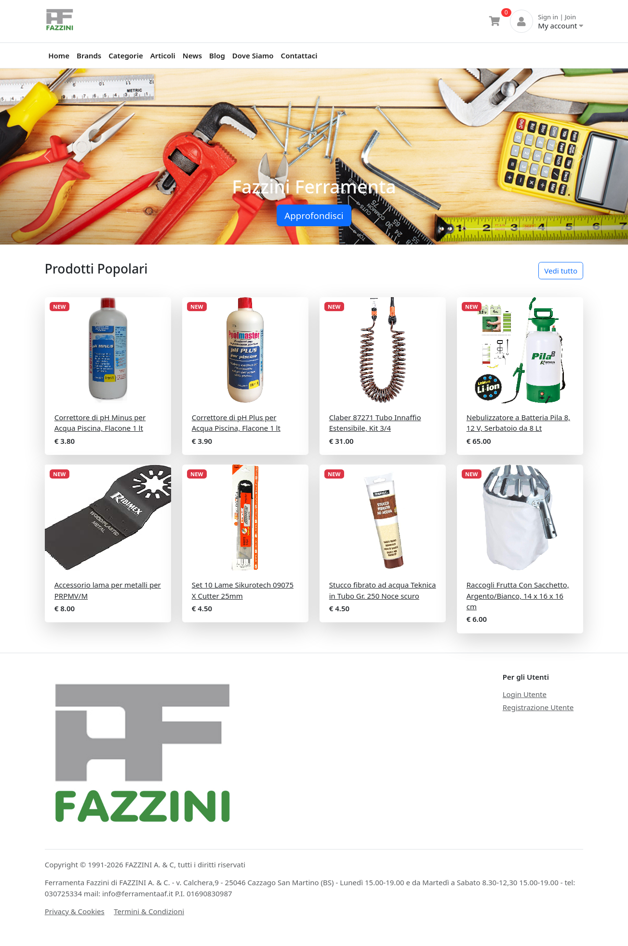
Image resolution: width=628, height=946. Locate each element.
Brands (89, 55)
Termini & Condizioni (149, 911)
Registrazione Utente (538, 707)
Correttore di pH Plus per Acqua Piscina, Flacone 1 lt (236, 422)
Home (58, 55)
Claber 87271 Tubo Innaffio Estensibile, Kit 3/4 (375, 422)
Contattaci (299, 55)
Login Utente (525, 694)
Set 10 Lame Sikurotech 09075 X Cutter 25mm (243, 590)
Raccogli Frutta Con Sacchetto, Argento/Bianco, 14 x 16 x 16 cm (518, 595)
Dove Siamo (253, 55)
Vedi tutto (560, 270)
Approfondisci (313, 215)
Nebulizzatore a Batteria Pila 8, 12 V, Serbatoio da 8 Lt (518, 422)
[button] (47, 157)
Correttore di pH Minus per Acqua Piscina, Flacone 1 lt (100, 422)
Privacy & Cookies (75, 911)
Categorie (125, 55)
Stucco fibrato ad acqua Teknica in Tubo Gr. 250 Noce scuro (382, 590)
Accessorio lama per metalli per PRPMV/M (107, 590)
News (192, 55)
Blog (217, 55)
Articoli (162, 55)
